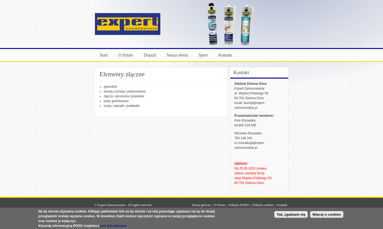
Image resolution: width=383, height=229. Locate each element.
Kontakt (225, 55)
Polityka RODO (239, 205)
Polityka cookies (263, 205)
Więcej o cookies (327, 215)
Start (104, 55)
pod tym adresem (113, 226)
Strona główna (201, 205)
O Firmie (220, 205)
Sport (203, 55)
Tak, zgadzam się (291, 215)
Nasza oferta (177, 55)
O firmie (125, 55)
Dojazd (150, 55)
